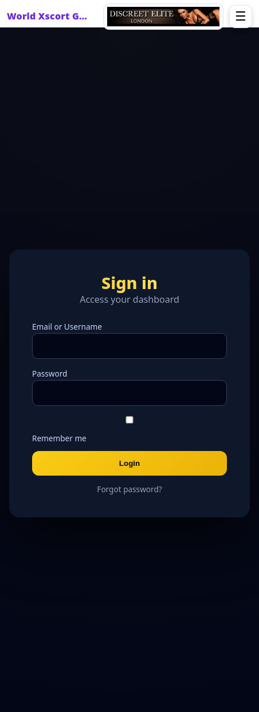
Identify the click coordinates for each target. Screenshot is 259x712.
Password (49, 373)
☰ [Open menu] (240, 16)
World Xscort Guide (50, 16)
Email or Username (67, 326)
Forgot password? (129, 489)
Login (129, 463)
